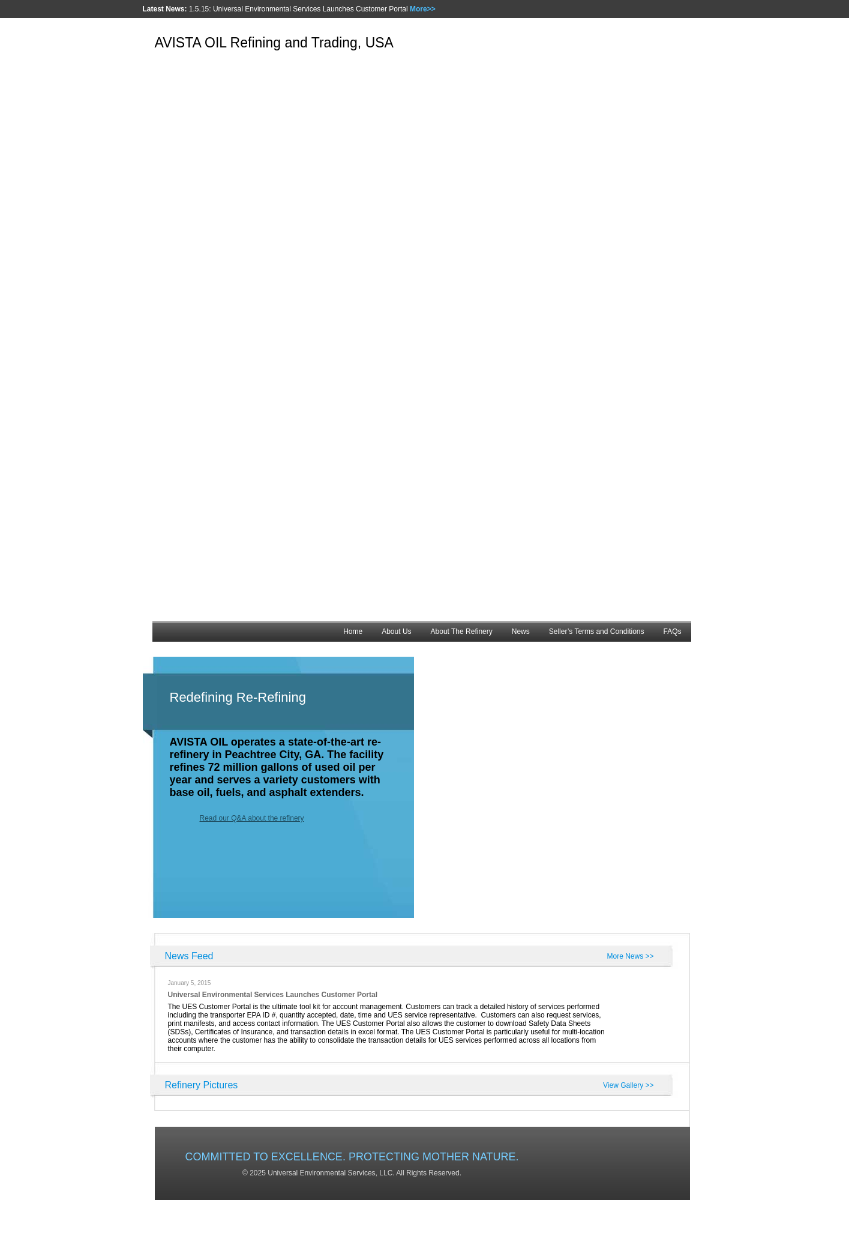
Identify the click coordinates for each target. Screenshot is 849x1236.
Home (352, 631)
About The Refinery (462, 631)
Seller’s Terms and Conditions (596, 631)
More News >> (630, 956)
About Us (396, 631)
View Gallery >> (628, 1085)
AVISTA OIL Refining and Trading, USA (274, 42)
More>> (423, 9)
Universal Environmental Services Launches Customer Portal (272, 994)
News (521, 631)
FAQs (672, 631)
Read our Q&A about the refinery (252, 818)
